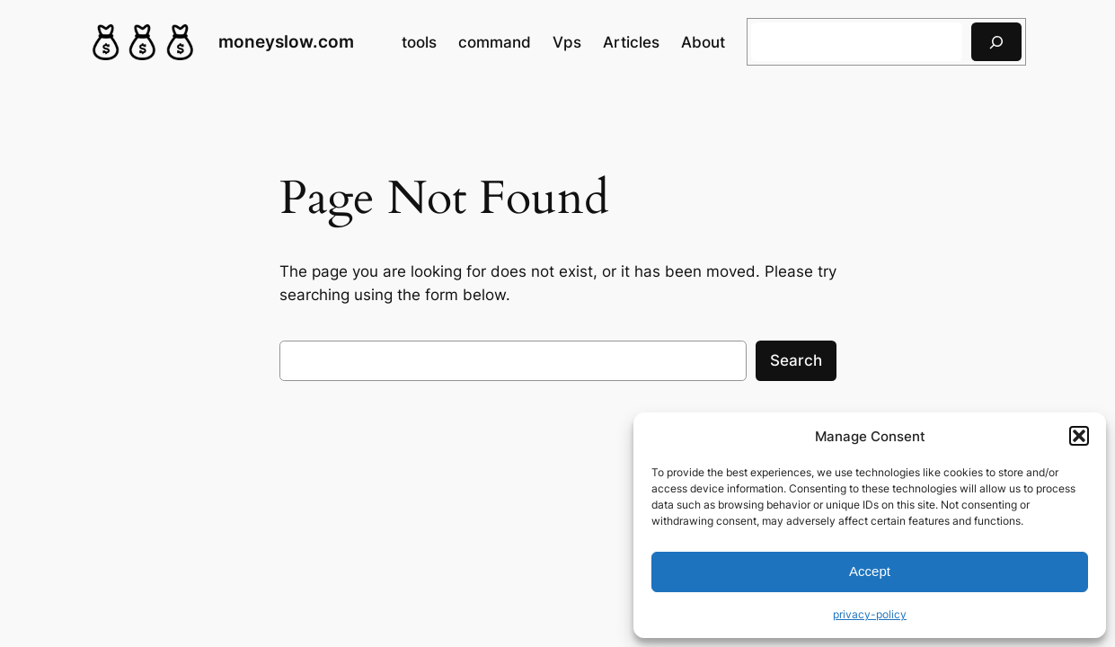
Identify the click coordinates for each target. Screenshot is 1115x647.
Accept (869, 571)
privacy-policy (870, 614)
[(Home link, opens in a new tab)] (143, 42)
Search (796, 360)
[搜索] (996, 41)
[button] (1079, 436)
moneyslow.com (286, 41)
